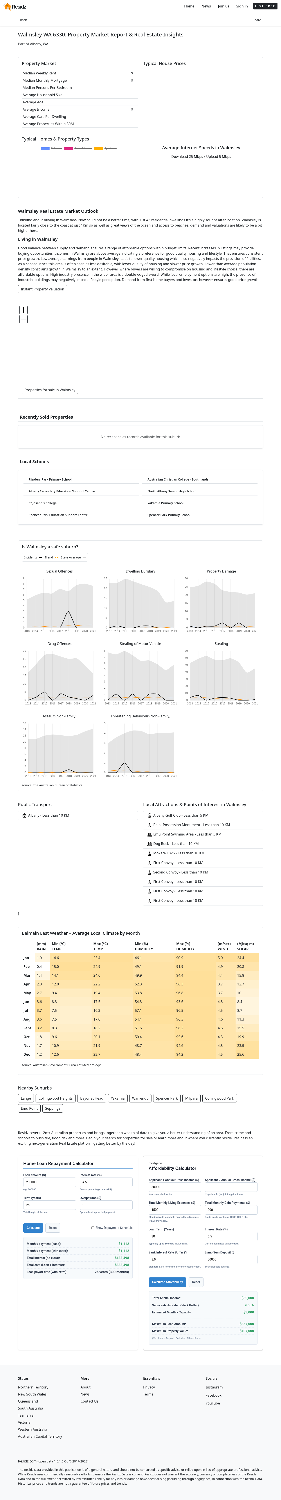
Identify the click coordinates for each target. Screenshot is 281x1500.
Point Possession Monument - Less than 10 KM (188, 825)
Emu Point (29, 1108)
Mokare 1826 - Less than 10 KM (176, 853)
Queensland (28, 1401)
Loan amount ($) (49, 1182)
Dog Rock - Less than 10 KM (173, 844)
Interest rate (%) (106, 1182)
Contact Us (89, 1401)
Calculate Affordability (167, 1282)
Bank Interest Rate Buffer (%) (175, 1260)
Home (189, 6)
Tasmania (26, 1415)
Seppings (52, 1108)
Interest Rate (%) (231, 1237)
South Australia (30, 1408)
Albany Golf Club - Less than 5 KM (177, 815)
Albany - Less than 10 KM (45, 815)
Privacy (149, 1387)
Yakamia (118, 1098)
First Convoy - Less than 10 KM (175, 863)
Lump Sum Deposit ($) (231, 1260)
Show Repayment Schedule (112, 1228)
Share (257, 20)
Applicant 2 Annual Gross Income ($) (231, 1187)
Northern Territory (33, 1387)
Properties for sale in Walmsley (50, 389)
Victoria (24, 1422)
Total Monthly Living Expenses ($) (175, 1212)
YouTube (213, 1403)
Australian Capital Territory (40, 1436)
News (206, 6)
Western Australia (32, 1429)
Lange (26, 1098)
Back (23, 20)
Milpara (191, 1098)
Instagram (214, 1387)
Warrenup (140, 1098)
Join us (223, 6)
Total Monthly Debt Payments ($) (231, 1210)
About (85, 1387)
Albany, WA (39, 43)
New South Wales (32, 1394)
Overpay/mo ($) (106, 1205)
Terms (148, 1394)
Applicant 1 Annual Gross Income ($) (175, 1187)
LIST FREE (265, 6)
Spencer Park (167, 1098)
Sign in (242, 6)
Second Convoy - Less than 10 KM (177, 872)
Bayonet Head (91, 1098)
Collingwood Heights (55, 1098)
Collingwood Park (219, 1098)
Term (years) (49, 1205)
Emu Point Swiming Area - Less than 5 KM (184, 834)
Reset (53, 1228)
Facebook (214, 1395)
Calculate (33, 1228)
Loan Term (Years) (175, 1237)
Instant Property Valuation (42, 289)
